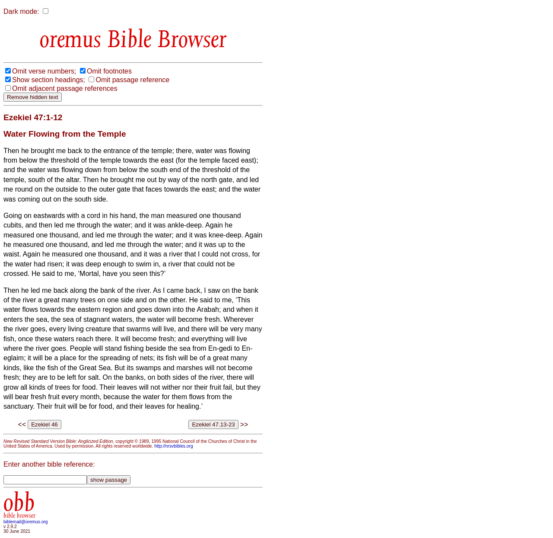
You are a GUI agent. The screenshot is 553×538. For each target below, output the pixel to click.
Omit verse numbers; (44, 71)
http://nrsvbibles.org (173, 446)
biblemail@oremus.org (25, 521)
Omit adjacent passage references (65, 88)
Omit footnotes (109, 71)
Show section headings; (48, 79)
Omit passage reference (132, 79)
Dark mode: (21, 11)
